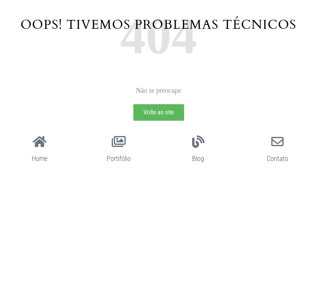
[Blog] (198, 142)
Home (39, 159)
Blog (198, 159)
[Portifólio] (119, 142)
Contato (277, 159)
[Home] (39, 142)
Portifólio (119, 159)
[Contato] (277, 142)
